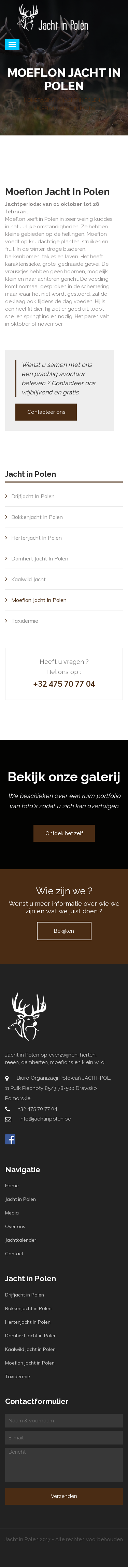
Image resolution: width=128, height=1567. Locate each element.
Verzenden (64, 1496)
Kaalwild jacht (25, 579)
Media (12, 1213)
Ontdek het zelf (64, 833)
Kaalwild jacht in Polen (30, 1349)
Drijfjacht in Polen (30, 496)
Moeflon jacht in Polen (36, 600)
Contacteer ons (46, 412)
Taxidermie (21, 620)
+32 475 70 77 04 (64, 684)
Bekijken (64, 931)
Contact (14, 1254)
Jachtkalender (20, 1240)
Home (12, 1185)
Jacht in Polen (20, 1199)
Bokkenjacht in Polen (34, 517)
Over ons (15, 1226)
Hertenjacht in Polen (33, 537)
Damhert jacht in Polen (36, 558)
